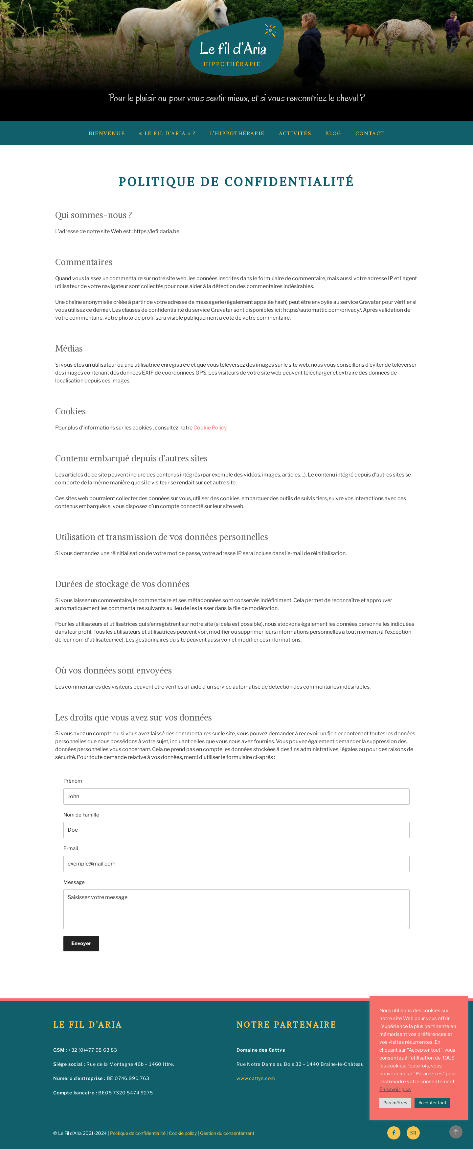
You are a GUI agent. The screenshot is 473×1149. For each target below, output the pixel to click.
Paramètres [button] (395, 1102)
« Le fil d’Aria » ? (167, 133)
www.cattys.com (255, 1078)
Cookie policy (183, 1133)
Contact (369, 133)
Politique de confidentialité (138, 1133)
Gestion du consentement (227, 1133)
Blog (333, 133)
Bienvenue (107, 133)
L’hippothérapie (237, 133)
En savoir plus (395, 1089)
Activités (295, 133)
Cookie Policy (209, 428)
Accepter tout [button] (432, 1102)
